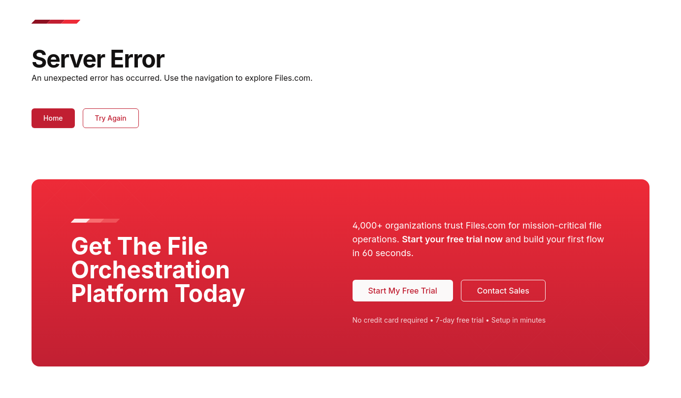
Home (53, 118)
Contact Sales (503, 291)
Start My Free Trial (402, 291)
